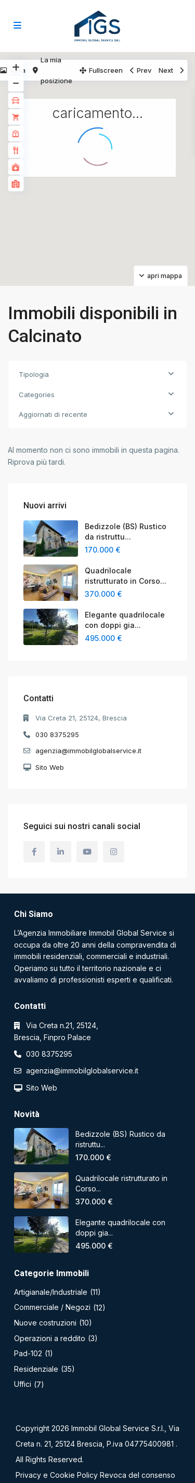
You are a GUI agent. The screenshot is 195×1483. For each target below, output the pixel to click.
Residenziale (36, 1368)
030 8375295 (57, 734)
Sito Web (49, 767)
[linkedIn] (60, 851)
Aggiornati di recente (53, 414)
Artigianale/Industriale (50, 1292)
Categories (37, 394)
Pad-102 (28, 1353)
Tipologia (34, 374)
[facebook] (34, 851)
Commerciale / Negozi (52, 1307)
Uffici (22, 1384)
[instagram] (113, 851)
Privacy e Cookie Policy (57, 1475)
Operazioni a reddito (49, 1338)
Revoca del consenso (137, 1475)
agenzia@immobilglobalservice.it (88, 750)
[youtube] (87, 851)
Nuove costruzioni (45, 1322)
